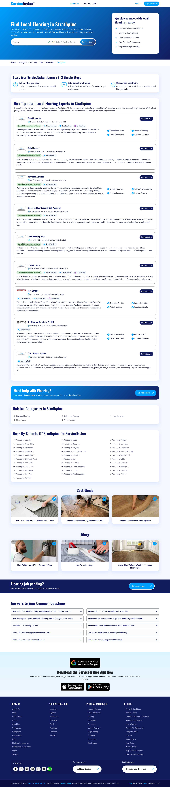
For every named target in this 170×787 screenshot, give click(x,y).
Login (137, 3)
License (129, 735)
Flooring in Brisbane (23, 478)
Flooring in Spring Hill (120, 467)
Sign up (15, 754)
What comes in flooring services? (26, 626)
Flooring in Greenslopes (25, 455)
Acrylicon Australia (36, 176)
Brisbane (49, 63)
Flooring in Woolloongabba (74, 474)
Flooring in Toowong (120, 470)
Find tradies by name (20, 743)
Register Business (151, 3)
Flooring (33, 63)
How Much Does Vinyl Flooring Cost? (135, 521)
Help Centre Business (134, 751)
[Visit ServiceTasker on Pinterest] (21, 769)
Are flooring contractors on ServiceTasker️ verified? (108, 611)
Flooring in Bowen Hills (25, 444)
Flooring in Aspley (119, 440)
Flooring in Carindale (120, 444)
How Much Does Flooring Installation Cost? (85, 521)
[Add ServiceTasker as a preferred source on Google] (85, 663)
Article (14, 720)
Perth (52, 724)
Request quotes (146, 119)
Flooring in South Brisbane (74, 467)
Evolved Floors (34, 265)
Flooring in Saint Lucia (24, 467)
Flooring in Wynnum (120, 474)
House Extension (94, 709)
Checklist (16, 724)
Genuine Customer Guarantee (137, 717)
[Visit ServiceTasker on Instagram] (32, 769)
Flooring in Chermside (24, 448)
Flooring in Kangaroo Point (26, 459)
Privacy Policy (131, 713)
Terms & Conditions (133, 709)
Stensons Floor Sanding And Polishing (44, 208)
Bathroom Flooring (71, 416)
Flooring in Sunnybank (24, 470)
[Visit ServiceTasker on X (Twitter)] (27, 769)
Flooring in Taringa (71, 470)
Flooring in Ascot (70, 440)
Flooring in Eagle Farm (24, 451)
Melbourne (54, 717)
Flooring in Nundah (71, 463)
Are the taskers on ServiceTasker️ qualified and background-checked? (115, 619)
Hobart (52, 735)
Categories (16, 732)
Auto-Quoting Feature (134, 720)
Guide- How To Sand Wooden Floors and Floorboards (135, 566)
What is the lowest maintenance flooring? (29, 640)
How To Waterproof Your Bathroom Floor (34, 565)
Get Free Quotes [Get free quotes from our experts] (88, 769)
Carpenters (92, 724)
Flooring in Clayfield (71, 448)
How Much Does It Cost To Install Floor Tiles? (34, 521)
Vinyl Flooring (69, 420)
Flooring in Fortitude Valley (122, 451)
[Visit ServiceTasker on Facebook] (15, 769)
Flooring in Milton (119, 459)
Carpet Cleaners (94, 728)
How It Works (131, 724)
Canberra (53, 732)
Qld (41, 63)
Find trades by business (21, 747)
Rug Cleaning (93, 732)
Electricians (92, 743)
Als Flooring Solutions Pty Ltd (41, 322)
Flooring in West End (24, 474)
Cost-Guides (17, 717)
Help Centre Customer (134, 754)
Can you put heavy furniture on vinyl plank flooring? (108, 633)
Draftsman (92, 720)
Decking (91, 717)
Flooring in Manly (70, 459)
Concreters (92, 739)
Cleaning (91, 735)
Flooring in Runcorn (119, 463)
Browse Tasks (131, 747)
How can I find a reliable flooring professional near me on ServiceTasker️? (41, 611)
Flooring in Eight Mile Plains (75, 451)
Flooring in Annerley (23, 440)
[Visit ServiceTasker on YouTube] (44, 769)
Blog (14, 713)
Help (14, 739)
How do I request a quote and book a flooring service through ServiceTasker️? (43, 619)
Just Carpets (33, 290)
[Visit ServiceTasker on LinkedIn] (38, 769)
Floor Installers (118, 416)
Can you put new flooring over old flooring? (105, 640)
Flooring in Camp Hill (72, 444)
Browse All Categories (134, 728)
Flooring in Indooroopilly (121, 455)
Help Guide (130, 743)
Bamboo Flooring (23, 416)
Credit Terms (131, 739)
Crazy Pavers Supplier (37, 353)
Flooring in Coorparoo (120, 448)
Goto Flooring (34, 148)
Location (53, 709)
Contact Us (16, 728)
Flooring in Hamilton (72, 455)
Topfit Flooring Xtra (36, 236)
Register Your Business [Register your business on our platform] (140, 769)
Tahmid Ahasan (34, 118)
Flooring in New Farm (24, 463)
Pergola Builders (94, 713)
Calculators (16, 735)
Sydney (53, 713)
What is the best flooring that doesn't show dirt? (31, 633)
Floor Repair (21, 420)
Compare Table (132, 732)
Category (23, 63)
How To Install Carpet (85, 565)
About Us (16, 709)
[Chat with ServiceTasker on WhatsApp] (49, 769)
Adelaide (53, 728)
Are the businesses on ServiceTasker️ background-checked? (111, 626)
